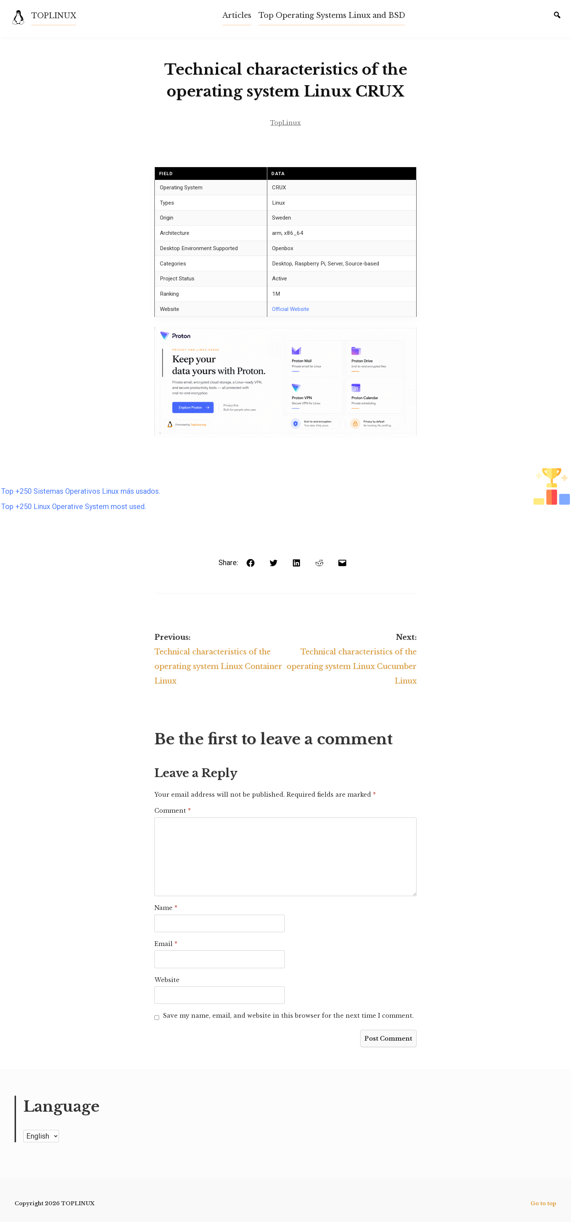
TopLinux (285, 122)
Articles (237, 15)
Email (165, 943)
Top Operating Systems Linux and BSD (332, 15)
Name (165, 907)
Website (167, 979)
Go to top (543, 1203)
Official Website (290, 309)
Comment (172, 810)
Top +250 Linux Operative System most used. (73, 506)
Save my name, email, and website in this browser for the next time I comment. (288, 1015)
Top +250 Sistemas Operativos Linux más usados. (80, 491)
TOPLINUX (53, 15)
